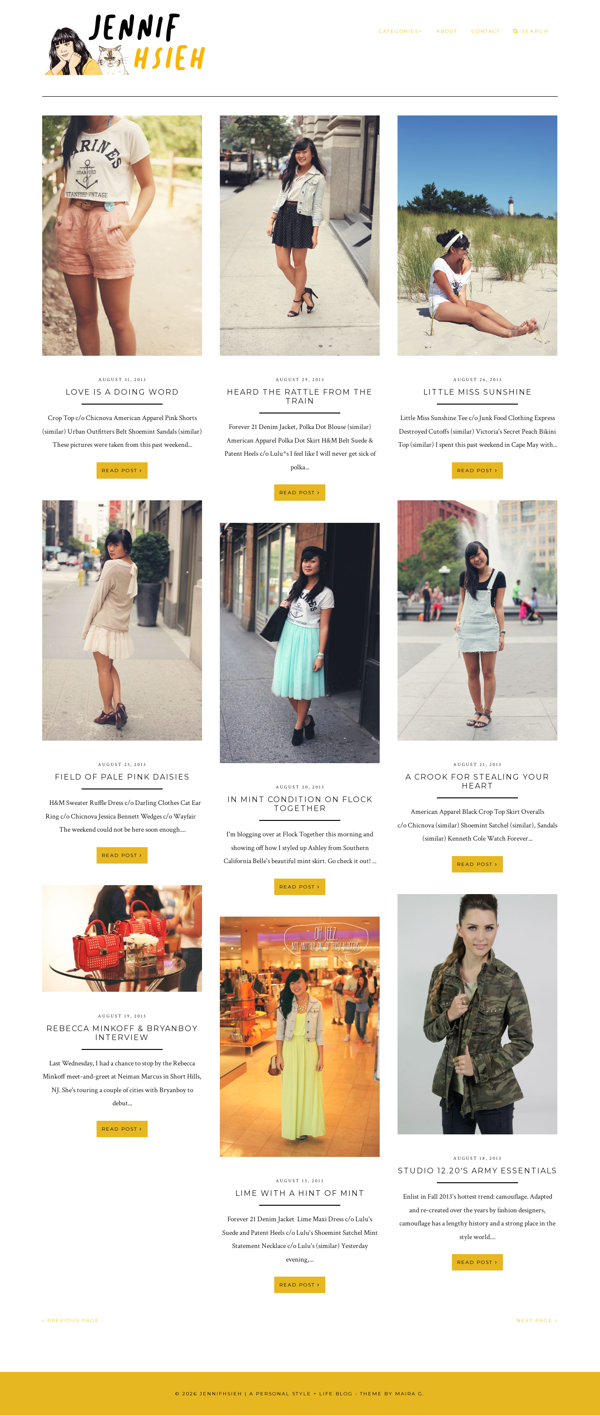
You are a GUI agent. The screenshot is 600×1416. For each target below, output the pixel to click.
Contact (486, 31)
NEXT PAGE (537, 1320)
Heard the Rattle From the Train (300, 397)
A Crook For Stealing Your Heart (477, 781)
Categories (400, 31)
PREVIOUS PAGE (70, 1320)
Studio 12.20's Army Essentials (477, 1170)
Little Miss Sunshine (477, 392)
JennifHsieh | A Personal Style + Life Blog (276, 1394)
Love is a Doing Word (122, 392)
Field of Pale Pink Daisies (122, 777)
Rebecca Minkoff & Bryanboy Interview (122, 1033)
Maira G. (410, 1394)
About (447, 31)
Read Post (122, 470)
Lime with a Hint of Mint (300, 1193)
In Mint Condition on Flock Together (300, 804)
